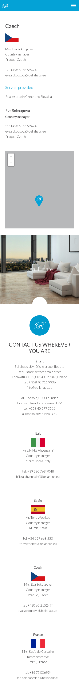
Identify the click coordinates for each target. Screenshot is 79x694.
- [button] (10, 163)
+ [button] (11, 156)
